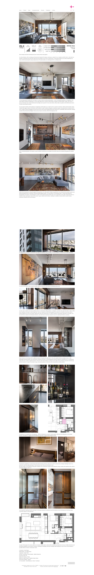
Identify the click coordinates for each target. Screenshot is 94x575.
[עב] (73, 10)
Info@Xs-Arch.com (29, 565)
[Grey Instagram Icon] (62, 566)
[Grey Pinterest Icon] (64, 566)
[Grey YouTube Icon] (65, 566)
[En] (71, 10)
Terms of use (56, 566)
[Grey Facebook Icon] (60, 566)
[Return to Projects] (71, 563)
